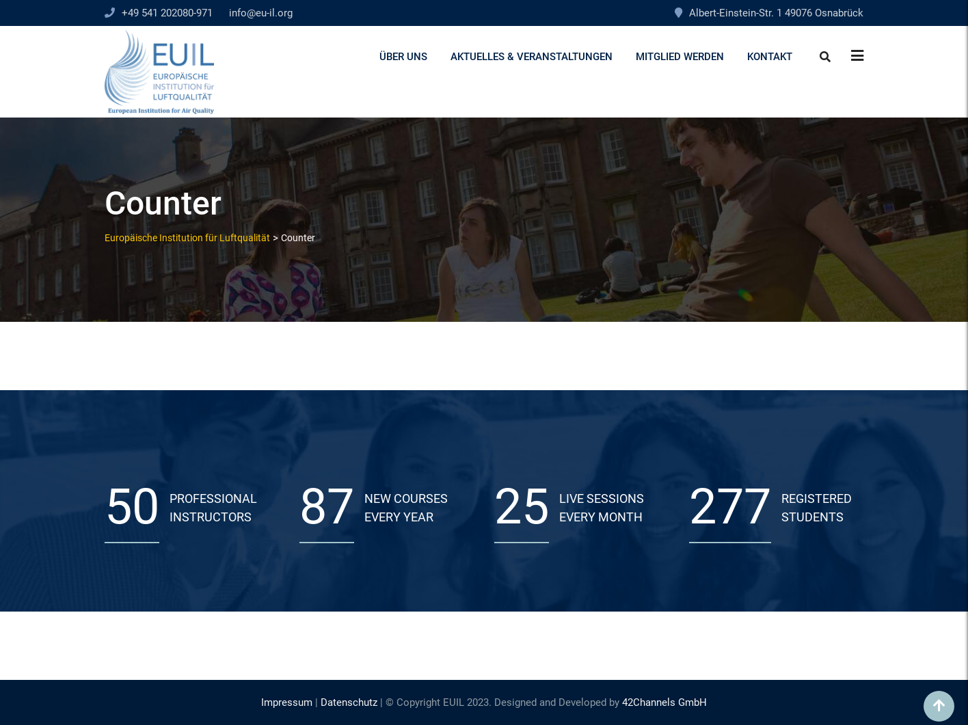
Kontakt (769, 57)
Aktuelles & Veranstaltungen (532, 57)
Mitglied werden (680, 57)
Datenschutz (349, 702)
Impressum (286, 702)
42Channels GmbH (664, 702)
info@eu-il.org (261, 13)
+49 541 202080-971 (167, 13)
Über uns (403, 57)
